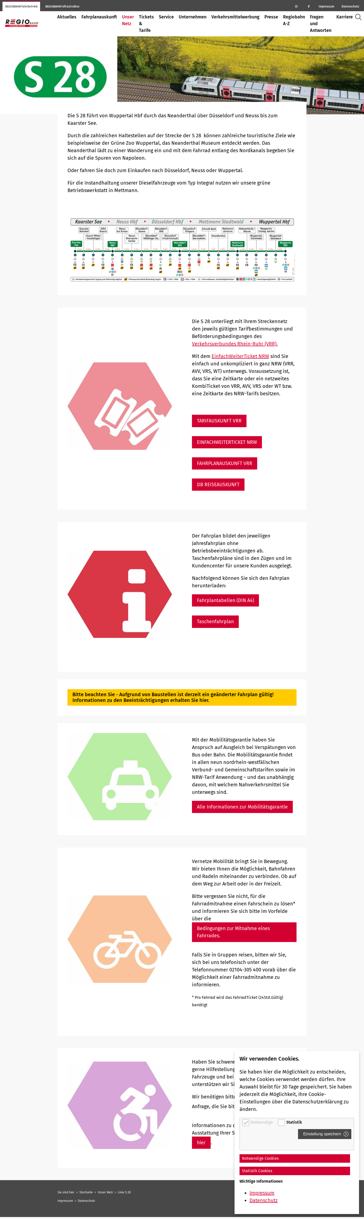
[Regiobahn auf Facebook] (309, 6)
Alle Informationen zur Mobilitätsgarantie (244, 808)
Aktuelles (66, 17)
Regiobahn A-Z (294, 20)
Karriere (344, 17)
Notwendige (262, 1122)
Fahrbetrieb (21, 6)
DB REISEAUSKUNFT (219, 485)
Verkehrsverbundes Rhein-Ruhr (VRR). (235, 344)
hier (201, 1145)
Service (166, 17)
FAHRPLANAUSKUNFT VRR (225, 464)
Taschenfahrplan (216, 623)
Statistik (294, 1122)
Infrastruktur (62, 6)
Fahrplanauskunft (99, 17)
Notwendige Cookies (260, 1158)
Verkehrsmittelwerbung (235, 17)
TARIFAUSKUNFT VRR (219, 421)
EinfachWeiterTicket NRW (240, 356)
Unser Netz (128, 20)
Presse (271, 17)
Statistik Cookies (257, 1170)
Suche (359, 17)
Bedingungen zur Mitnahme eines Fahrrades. (235, 933)
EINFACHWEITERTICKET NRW (228, 442)
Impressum (326, 6)
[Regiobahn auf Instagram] (296, 6)
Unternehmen (192, 17)
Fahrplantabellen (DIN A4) (226, 601)
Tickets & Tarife (146, 23)
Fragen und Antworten (320, 23)
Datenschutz (350, 6)
